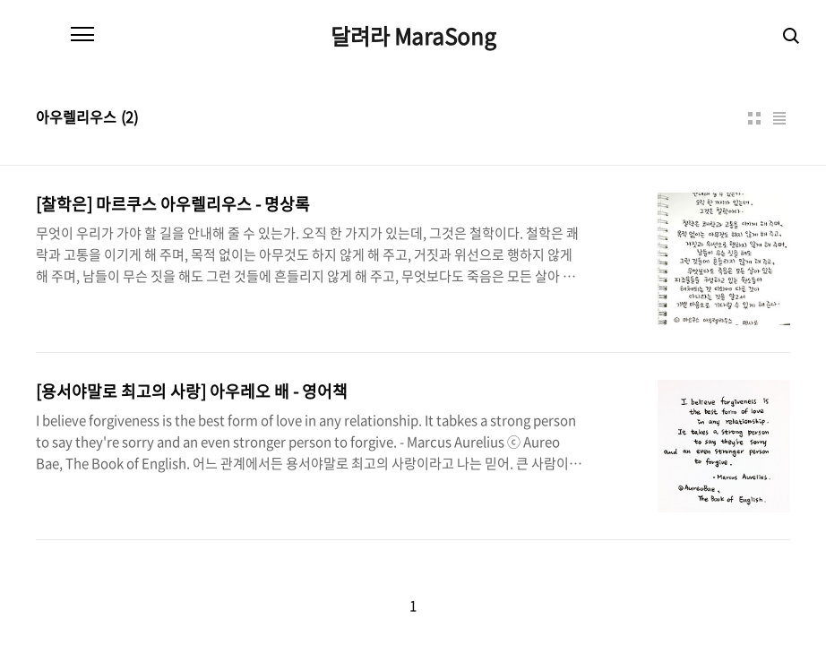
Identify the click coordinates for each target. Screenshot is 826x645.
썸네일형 (754, 118)
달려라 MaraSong (413, 36)
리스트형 (779, 118)
